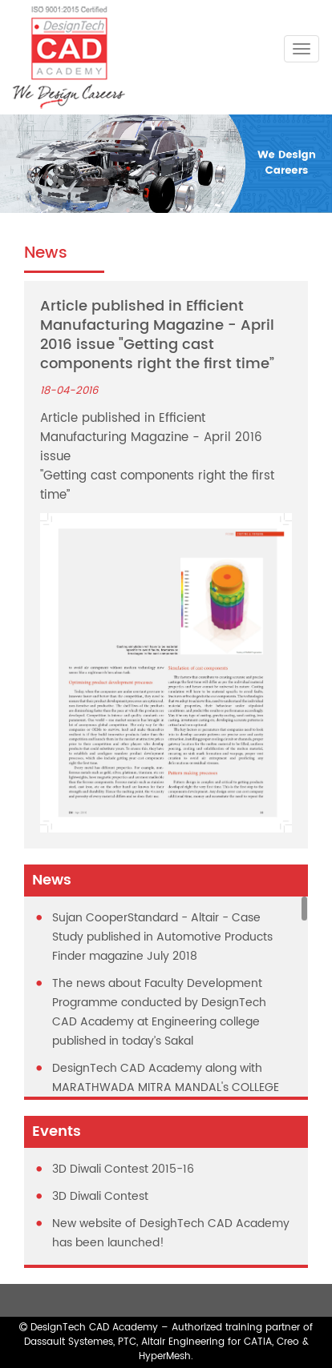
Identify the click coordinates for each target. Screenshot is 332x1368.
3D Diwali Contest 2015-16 (123, 1169)
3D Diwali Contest (100, 1196)
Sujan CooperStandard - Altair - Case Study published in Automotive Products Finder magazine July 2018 (162, 937)
